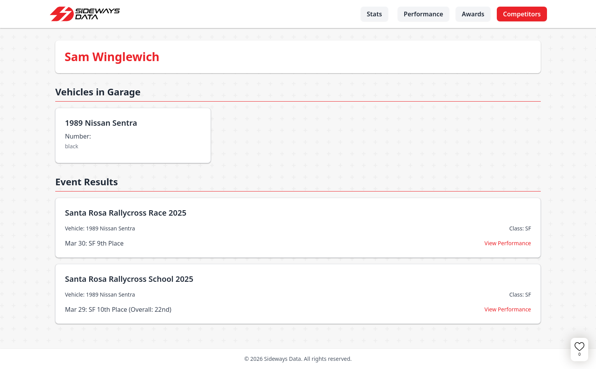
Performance (423, 14)
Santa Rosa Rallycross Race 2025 (125, 212)
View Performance (507, 243)
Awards (473, 14)
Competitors (522, 14)
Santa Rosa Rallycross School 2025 (129, 279)
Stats (374, 14)
